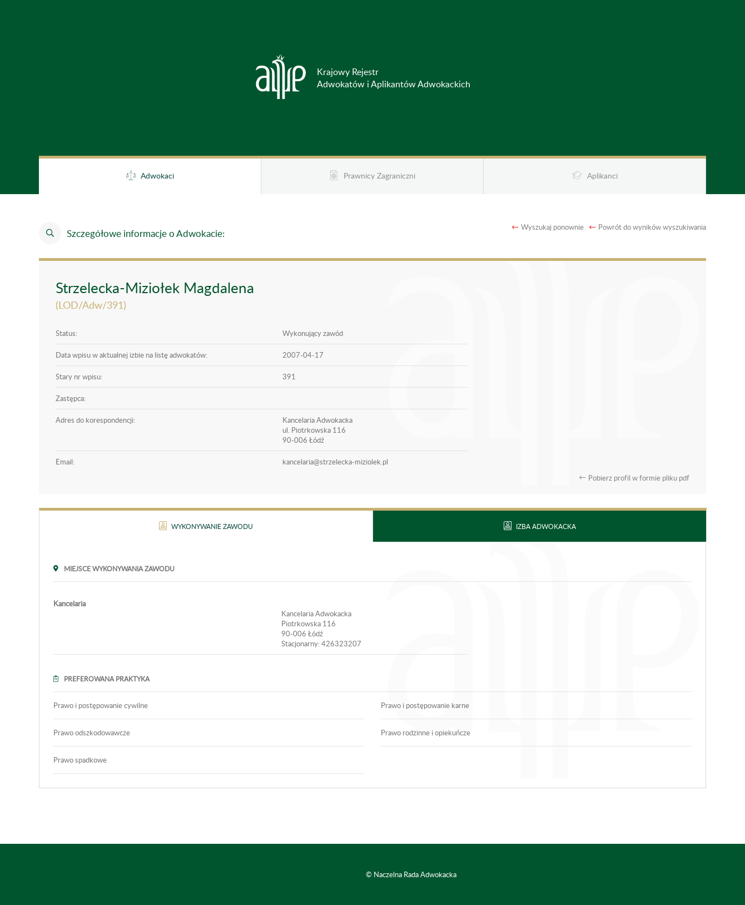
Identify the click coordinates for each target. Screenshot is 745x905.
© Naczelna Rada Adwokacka (411, 874)
